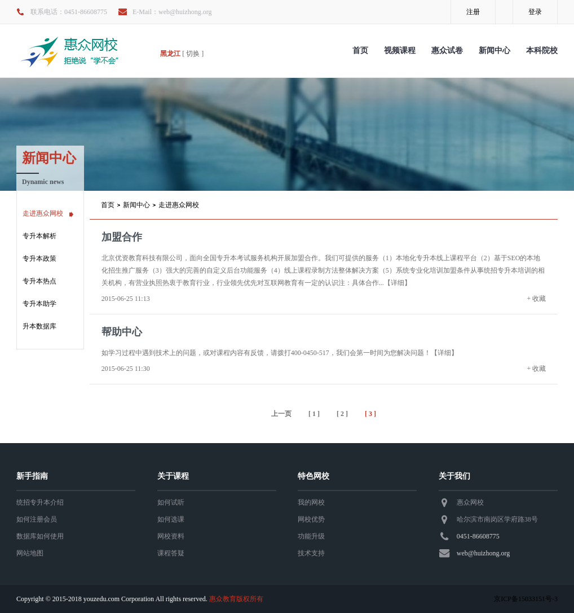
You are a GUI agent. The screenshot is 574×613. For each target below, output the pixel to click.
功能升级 (311, 536)
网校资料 (170, 536)
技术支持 (311, 553)
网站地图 (29, 553)
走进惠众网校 (43, 213)
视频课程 (400, 50)
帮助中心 (121, 332)
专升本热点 (39, 281)
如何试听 (170, 502)
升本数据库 (39, 326)
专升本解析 (39, 236)
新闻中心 (494, 50)
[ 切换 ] (193, 54)
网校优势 (311, 519)
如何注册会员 (36, 519)
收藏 (539, 299)
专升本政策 (39, 258)
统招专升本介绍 (40, 502)
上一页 (281, 414)
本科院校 (542, 50)
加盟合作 (121, 237)
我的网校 (311, 502)
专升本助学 (39, 304)
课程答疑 (170, 553)
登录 (535, 12)
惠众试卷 (447, 50)
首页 (360, 50)
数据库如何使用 (40, 536)
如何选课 (170, 519)
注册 (473, 12)
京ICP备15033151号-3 (526, 599)
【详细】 (397, 283)
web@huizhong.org (483, 553)
